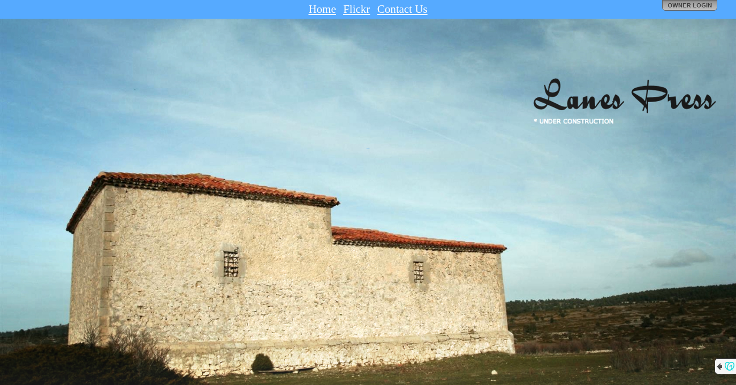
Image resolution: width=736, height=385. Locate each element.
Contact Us (402, 9)
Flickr (356, 9)
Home (322, 9)
